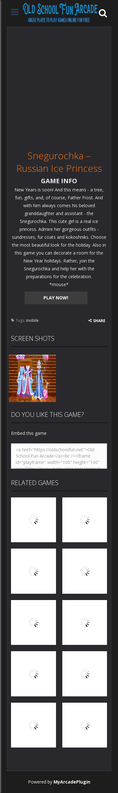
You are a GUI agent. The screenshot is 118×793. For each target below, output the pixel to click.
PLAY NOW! (55, 298)
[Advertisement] (59, 85)
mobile (32, 320)
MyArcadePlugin (71, 782)
